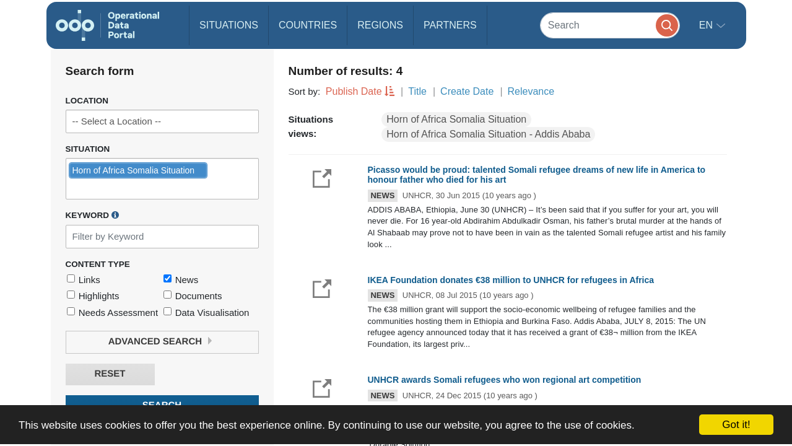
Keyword (92, 215)
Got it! (736, 425)
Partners (450, 25)
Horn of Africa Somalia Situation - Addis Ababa (488, 134)
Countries (308, 25)
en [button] (707, 25)
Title (417, 91)
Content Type (98, 264)
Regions (380, 25)
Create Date (467, 91)
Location (87, 100)
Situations (228, 25)
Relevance (531, 91)
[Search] (610, 25)
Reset (109, 374)
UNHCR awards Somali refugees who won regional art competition (505, 380)
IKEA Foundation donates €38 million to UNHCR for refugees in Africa (511, 280)
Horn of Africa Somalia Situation (456, 119)
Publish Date (354, 91)
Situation (88, 149)
